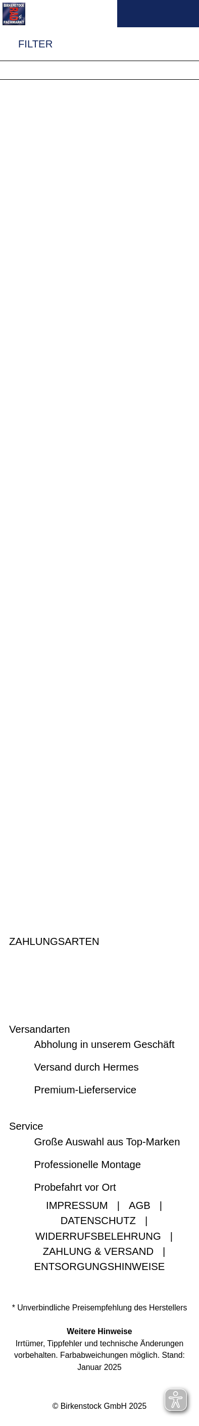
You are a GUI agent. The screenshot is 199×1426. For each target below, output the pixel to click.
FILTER (26, 44)
